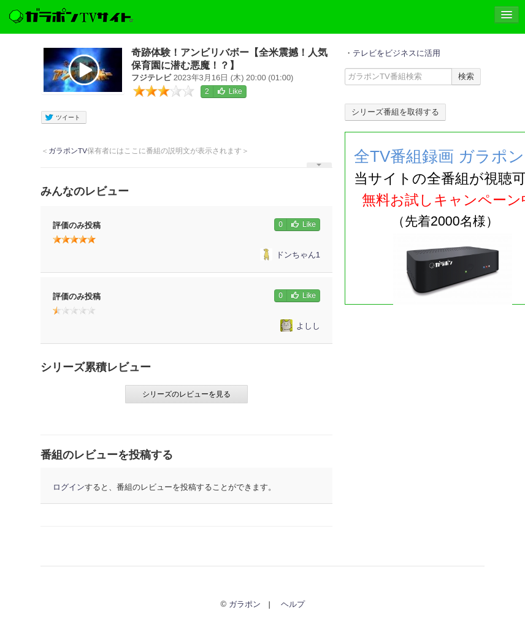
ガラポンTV (67, 150)
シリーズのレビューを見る (186, 394)
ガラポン (245, 604)
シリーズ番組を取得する (395, 111)
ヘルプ (293, 604)
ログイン (69, 487)
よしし (300, 325)
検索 (466, 76)
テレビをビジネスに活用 (396, 53)
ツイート (62, 117)
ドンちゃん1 (290, 254)
